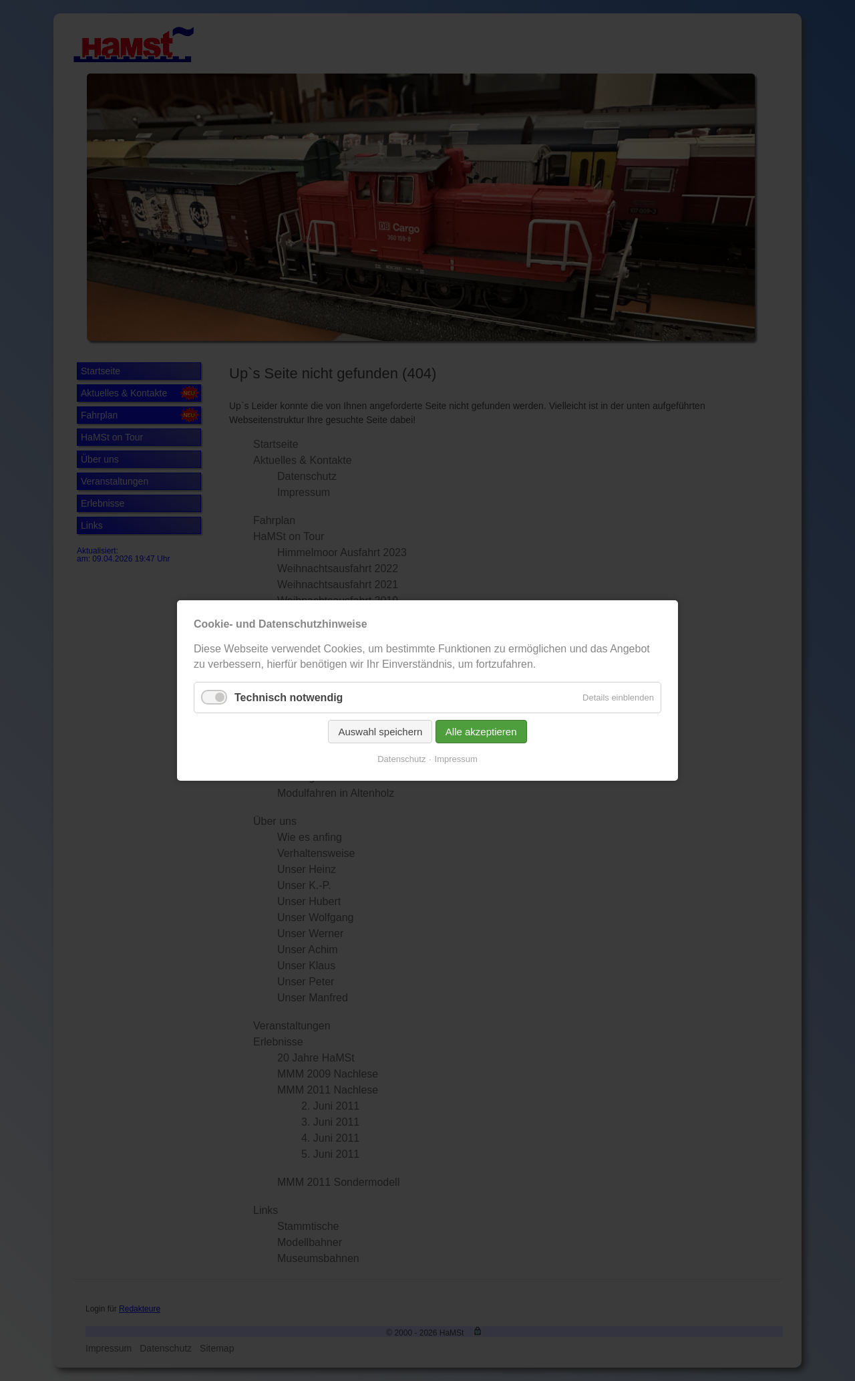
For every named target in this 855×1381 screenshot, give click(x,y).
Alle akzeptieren (481, 731)
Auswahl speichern (380, 731)
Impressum (456, 759)
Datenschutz (401, 759)
